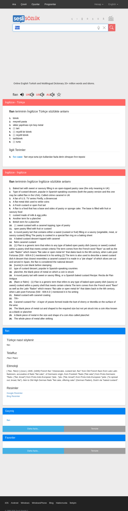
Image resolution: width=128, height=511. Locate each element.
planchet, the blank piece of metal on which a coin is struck (44, 272)
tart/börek (17, 138)
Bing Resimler (13, 396)
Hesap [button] (99, 4)
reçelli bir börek (24, 131)
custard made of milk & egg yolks (29, 215)
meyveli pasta (20, 121)
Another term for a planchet (27, 218)
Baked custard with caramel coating (32, 295)
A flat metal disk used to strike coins (31, 201)
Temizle (94, 428)
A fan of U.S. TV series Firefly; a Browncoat (35, 198)
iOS (7, 503)
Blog (51, 503)
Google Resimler (15, 393)
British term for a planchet (26, 222)
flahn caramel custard (25, 242)
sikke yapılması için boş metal (28, 125)
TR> (16, 298)
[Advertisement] (64, 58)
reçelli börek (22, 135)
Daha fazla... (33, 428)
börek (16, 118)
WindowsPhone (39, 503)
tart (17, 128)
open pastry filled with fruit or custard (33, 228)
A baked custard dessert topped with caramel (37, 238)
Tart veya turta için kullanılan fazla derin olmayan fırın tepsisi (54, 157)
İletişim (73, 503)
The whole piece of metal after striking (33, 318)
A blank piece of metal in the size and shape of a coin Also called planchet (51, 315)
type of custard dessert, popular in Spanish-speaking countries (46, 268)
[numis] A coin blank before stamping (33, 265)
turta (18, 141)
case (17, 157)
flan (8, 420)
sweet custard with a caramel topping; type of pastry (43, 225)
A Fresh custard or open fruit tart (29, 205)
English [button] (113, 4)
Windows (25, 503)
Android (14, 503)
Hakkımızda (61, 503)
